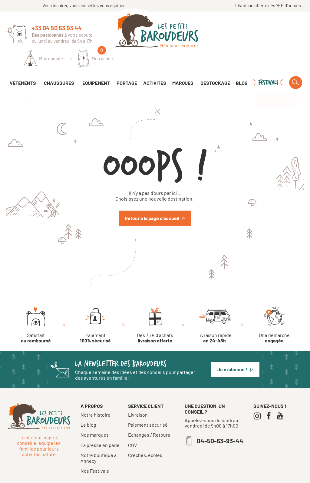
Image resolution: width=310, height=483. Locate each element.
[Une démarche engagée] (274, 308)
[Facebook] (270, 399)
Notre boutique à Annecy (99, 440)
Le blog (88, 408)
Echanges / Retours (149, 418)
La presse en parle (100, 428)
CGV (132, 428)
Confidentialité (207, 476)
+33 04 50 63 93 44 (57, 28)
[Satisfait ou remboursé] (36, 308)
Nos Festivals (95, 454)
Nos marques (95, 418)
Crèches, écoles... (147, 438)
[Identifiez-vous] (234, 32)
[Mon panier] (286, 32)
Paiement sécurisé (148, 408)
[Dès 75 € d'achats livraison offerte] (155, 308)
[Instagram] (258, 399)
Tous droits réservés (132, 476)
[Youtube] (281, 399)
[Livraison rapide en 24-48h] (214, 308)
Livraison (138, 398)
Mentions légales (172, 476)
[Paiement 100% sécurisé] (95, 308)
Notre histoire (95, 398)
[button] (235, 352)
